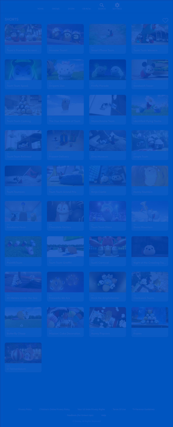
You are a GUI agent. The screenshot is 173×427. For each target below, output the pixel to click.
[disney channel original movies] (71, 6)
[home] (40, 6)
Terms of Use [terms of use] (119, 409)
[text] (8, 48)
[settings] (117, 6)
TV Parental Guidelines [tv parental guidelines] (143, 409)
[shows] (56, 6)
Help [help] (103, 415)
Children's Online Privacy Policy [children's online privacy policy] (54, 409)
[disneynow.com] (11, 5)
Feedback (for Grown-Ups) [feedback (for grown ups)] (80, 415)
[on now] (86, 6)
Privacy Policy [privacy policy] (25, 409)
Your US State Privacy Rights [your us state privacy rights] (91, 409)
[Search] (101, 6)
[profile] (132, 6)
